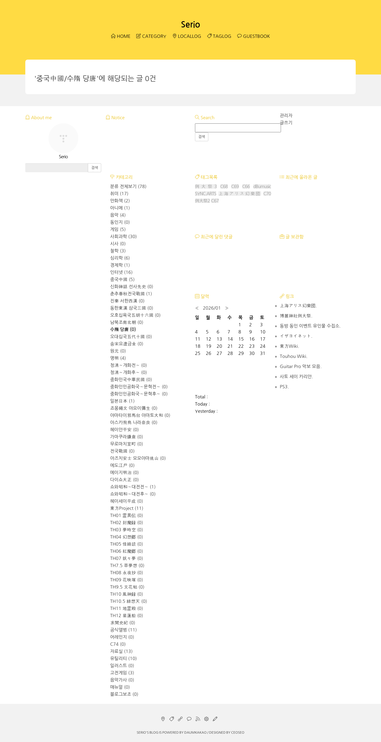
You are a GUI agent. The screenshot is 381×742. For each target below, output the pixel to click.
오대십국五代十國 (131, 336)
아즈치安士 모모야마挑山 (138, 458)
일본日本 (122, 401)
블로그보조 (124, 694)
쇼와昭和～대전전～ (133, 487)
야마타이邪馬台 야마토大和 (140, 415)
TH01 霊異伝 (126, 515)
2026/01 (212, 308)
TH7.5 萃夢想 (127, 565)
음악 (118, 215)
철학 (118, 251)
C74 (118, 644)
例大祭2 (202, 200)
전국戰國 (122, 451)
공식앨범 (123, 630)
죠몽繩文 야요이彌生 (133, 408)
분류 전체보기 (128, 186)
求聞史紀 (122, 622)
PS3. (284, 386)
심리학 (120, 258)
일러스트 (122, 665)
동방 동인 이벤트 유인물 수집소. (310, 326)
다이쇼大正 (124, 479)
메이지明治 (124, 472)
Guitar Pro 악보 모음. (300, 366)
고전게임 (122, 672)
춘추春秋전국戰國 (131, 293)
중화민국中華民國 (131, 379)
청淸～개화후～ (128, 372)
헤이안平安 (124, 429)
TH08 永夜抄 (126, 572)
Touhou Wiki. (293, 356)
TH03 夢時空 (126, 529)
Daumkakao (195, 732)
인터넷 (121, 272)
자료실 (121, 651)
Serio (190, 24)
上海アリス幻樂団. (298, 305)
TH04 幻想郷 (126, 537)
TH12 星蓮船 (126, 615)
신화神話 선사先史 (131, 286)
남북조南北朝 (126, 322)
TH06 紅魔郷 (126, 551)
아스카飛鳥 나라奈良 (133, 422)
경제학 (120, 265)
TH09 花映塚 (126, 580)
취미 (119, 193)
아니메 (120, 208)
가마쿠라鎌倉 (126, 436)
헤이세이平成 (126, 501)
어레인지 (122, 637)
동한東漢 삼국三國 (131, 308)
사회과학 (123, 236)
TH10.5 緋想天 (128, 601)
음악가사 (122, 680)
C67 (214, 200)
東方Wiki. (289, 346)
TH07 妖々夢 (126, 558)
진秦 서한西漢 (127, 301)
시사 (118, 243)
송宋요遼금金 (126, 343)
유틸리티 (123, 658)
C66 (246, 186)
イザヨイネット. (296, 336)
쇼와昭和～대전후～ (133, 494)
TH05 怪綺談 (126, 544)
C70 (267, 193)
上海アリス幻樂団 (239, 193)
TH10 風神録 (126, 594)
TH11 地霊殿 (126, 608)
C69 (235, 186)
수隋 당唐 (123, 329)
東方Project (126, 508)
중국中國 (122, 279)
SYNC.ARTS (205, 193)
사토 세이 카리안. (296, 376)
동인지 (120, 222)
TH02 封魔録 (126, 522)
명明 (118, 358)
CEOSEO (237, 732)
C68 (224, 186)
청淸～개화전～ (128, 365)
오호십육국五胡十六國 (135, 315)
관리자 (286, 115)
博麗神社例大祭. (296, 315)
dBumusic (262, 186)
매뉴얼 (120, 687)
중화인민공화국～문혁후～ (139, 394)
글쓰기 (286, 122)
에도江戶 (122, 465)
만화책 (120, 200)
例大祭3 (206, 186)
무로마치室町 (126, 444)
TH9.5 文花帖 (127, 587)
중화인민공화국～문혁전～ (139, 386)
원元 (118, 351)
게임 (118, 229)
